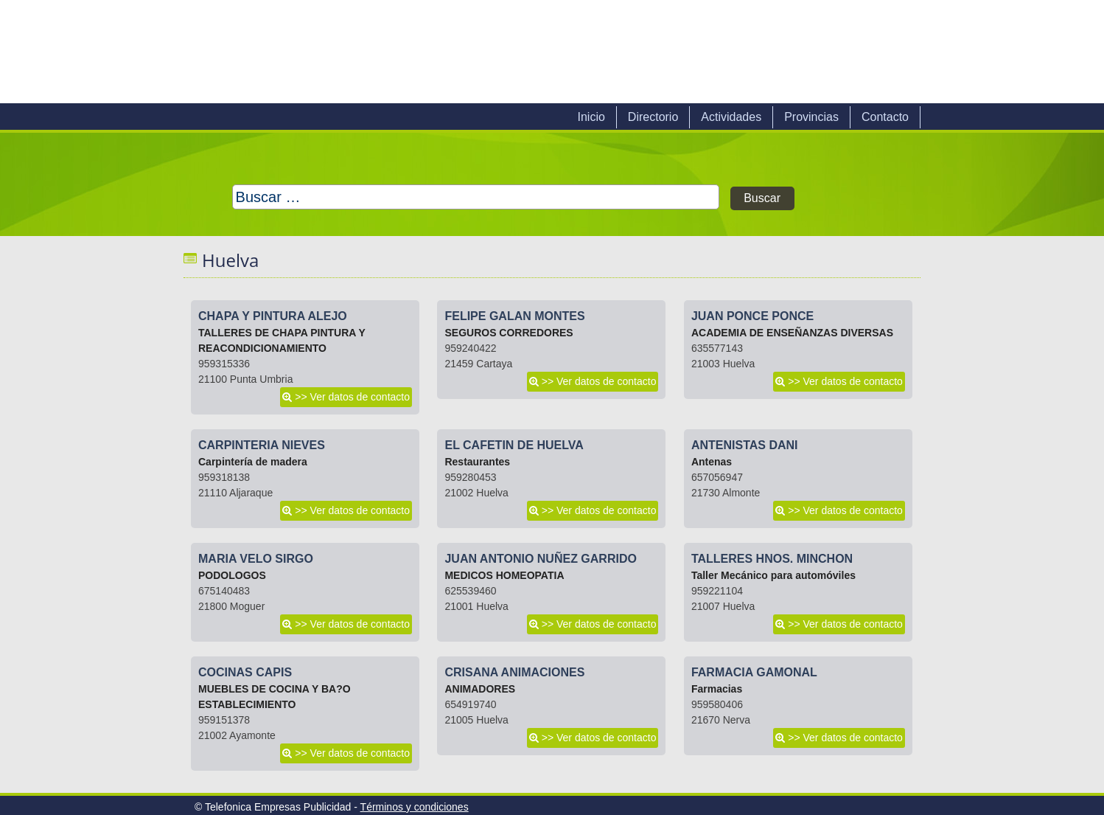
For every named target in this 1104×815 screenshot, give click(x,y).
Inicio (590, 117)
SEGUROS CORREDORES (508, 333)
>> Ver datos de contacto (352, 397)
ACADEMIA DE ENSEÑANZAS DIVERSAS (792, 333)
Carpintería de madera (252, 462)
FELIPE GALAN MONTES (514, 316)
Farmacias (716, 689)
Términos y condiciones (414, 807)
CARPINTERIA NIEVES (261, 445)
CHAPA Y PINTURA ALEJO (272, 316)
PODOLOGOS (232, 575)
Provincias (811, 117)
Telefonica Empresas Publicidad (352, 51)
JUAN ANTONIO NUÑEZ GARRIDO (540, 558)
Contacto (885, 117)
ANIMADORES (479, 689)
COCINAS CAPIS (245, 672)
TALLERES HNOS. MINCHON (772, 558)
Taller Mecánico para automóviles (773, 575)
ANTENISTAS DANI (744, 445)
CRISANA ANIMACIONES (514, 672)
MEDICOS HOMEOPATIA (504, 575)
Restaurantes (477, 462)
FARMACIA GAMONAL (754, 672)
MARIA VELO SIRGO (255, 558)
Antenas (711, 462)
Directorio (653, 117)
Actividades (731, 117)
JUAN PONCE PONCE (752, 316)
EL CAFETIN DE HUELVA (513, 445)
